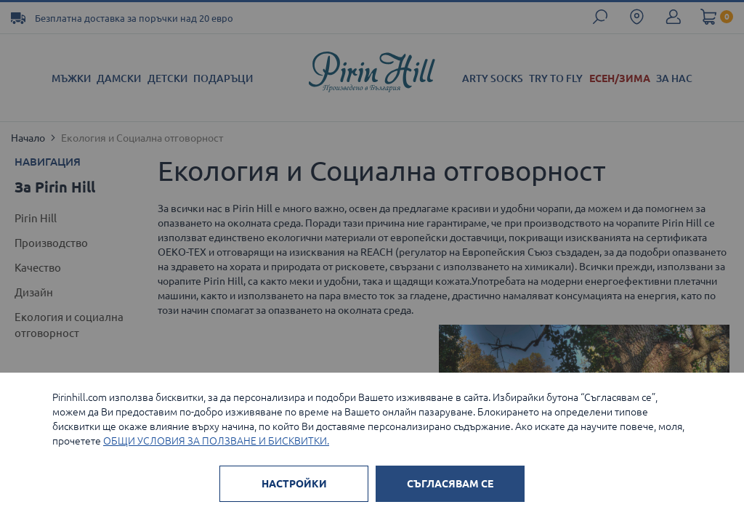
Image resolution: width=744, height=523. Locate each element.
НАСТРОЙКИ (294, 484)
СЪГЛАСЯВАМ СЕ (450, 484)
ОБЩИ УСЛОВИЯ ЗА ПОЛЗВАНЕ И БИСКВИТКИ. (216, 441)
